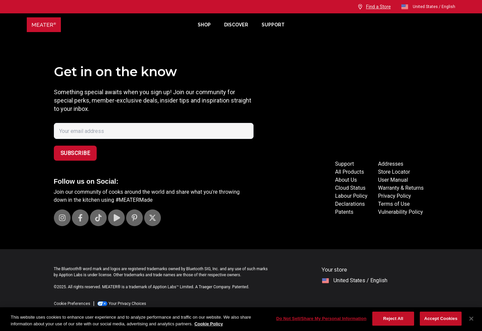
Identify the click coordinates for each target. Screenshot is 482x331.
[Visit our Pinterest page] (134, 217)
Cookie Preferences (72, 303)
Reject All (393, 318)
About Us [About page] (346, 180)
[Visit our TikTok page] (98, 217)
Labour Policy (351, 196)
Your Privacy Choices (121, 303)
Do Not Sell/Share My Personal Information (321, 318)
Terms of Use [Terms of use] (394, 204)
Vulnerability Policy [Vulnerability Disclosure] (400, 212)
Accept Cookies (440, 318)
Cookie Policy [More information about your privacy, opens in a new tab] (208, 323)
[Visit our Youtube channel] (116, 217)
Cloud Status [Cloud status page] (350, 188)
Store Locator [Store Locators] (394, 172)
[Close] (471, 318)
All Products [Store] (349, 172)
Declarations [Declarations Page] (350, 204)
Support (273, 24)
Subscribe (75, 153)
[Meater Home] (109, 24)
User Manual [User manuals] (393, 180)
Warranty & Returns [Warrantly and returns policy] (400, 188)
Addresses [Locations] (390, 164)
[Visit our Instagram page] (62, 217)
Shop (204, 24)
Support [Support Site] (344, 164)
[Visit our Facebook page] (80, 217)
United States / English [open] (428, 7)
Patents (344, 212)
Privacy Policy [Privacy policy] (394, 196)
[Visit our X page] (152, 217)
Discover (236, 24)
